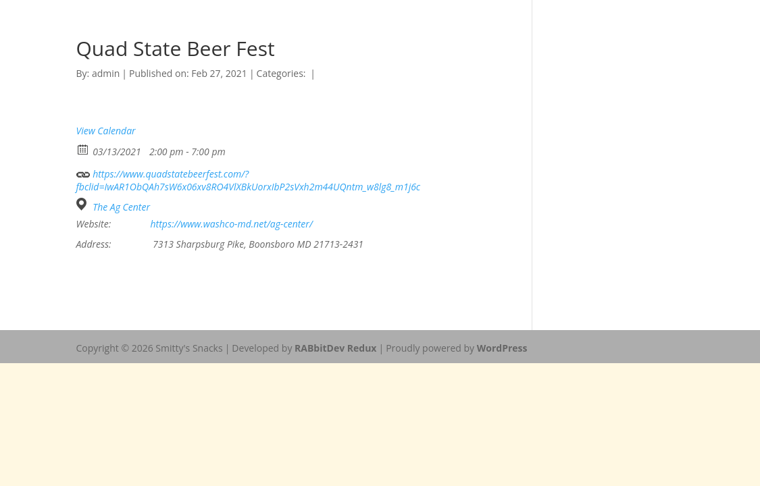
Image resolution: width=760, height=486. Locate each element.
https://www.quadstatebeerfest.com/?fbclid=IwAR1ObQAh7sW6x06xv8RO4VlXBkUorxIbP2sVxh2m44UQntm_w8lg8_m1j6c (248, 178)
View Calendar (106, 130)
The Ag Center (121, 207)
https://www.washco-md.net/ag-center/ (232, 224)
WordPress (502, 348)
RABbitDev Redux (335, 348)
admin (106, 73)
